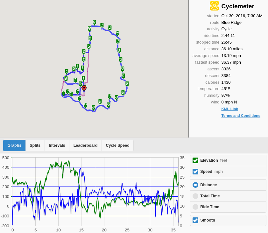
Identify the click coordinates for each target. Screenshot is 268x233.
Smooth (207, 220)
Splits (35, 145)
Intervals (57, 145)
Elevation (213, 160)
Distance (208, 185)
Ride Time (209, 207)
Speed (211, 171)
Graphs (15, 145)
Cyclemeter (237, 6)
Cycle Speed (117, 145)
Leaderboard (86, 145)
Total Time (210, 196)
